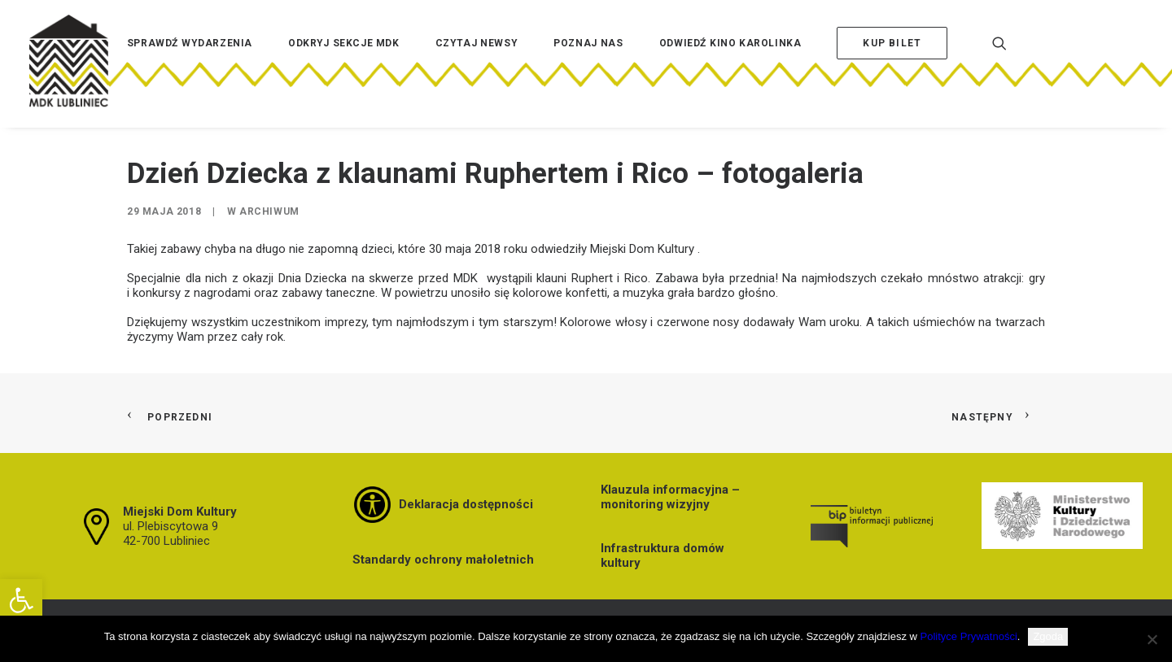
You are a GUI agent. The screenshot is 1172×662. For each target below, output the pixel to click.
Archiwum (269, 211)
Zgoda (1048, 636)
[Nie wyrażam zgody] (1152, 639)
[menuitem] (190, 67)
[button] (21, 600)
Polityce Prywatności (969, 636)
